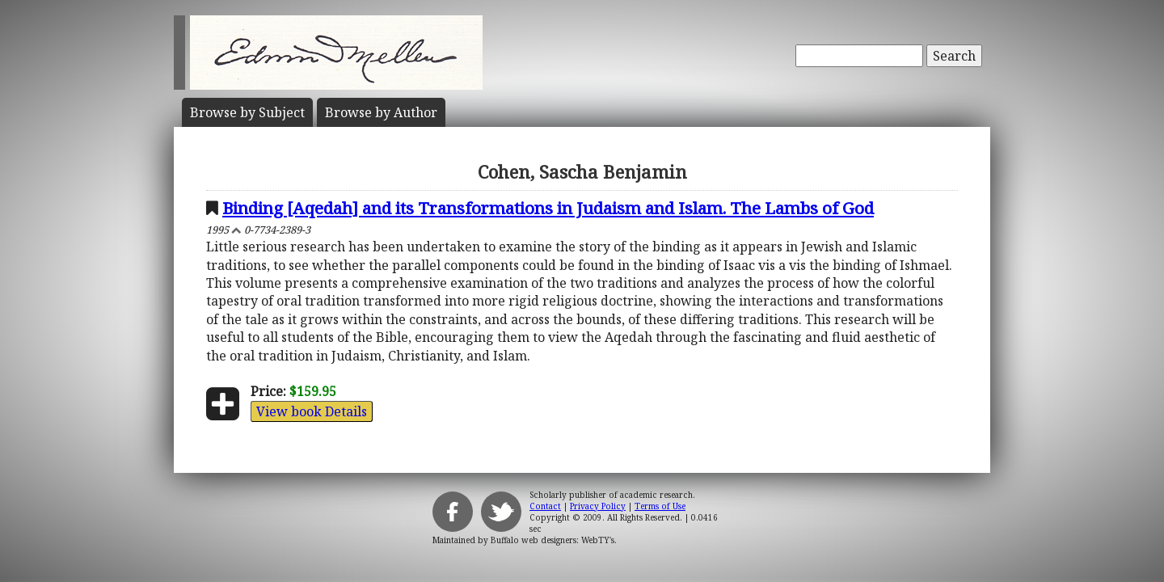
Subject (247, 112)
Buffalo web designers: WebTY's (552, 540)
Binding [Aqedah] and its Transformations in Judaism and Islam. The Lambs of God (548, 207)
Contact (545, 506)
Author (381, 112)
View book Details (311, 411)
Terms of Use (660, 506)
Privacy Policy (598, 506)
